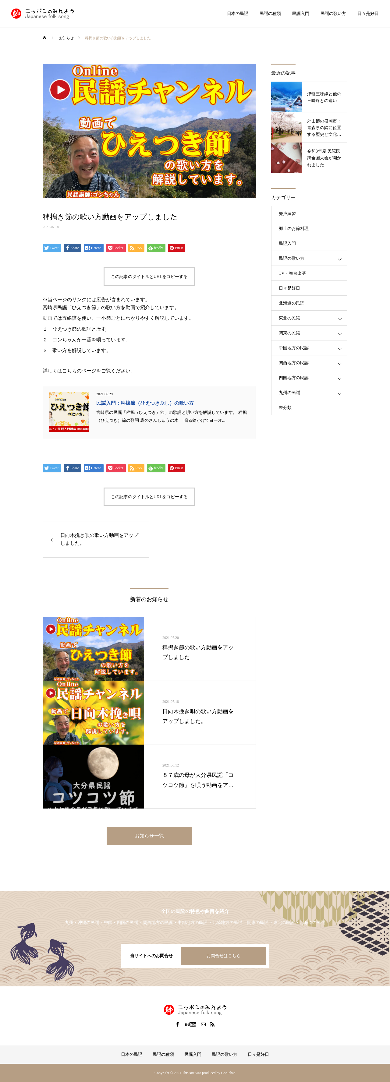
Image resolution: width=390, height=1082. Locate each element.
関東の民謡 (289, 333)
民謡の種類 (270, 13)
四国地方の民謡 (294, 377)
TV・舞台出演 (292, 273)
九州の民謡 (289, 392)
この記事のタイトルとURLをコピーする (149, 276)
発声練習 (287, 213)
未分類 (285, 407)
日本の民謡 (237, 13)
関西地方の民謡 (294, 363)
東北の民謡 (289, 318)
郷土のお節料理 (294, 228)
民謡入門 (300, 13)
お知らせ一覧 (149, 835)
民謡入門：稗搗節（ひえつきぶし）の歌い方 (145, 403)
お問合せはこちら (224, 955)
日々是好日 (368, 13)
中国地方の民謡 (294, 348)
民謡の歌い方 (333, 13)
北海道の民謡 (291, 303)
